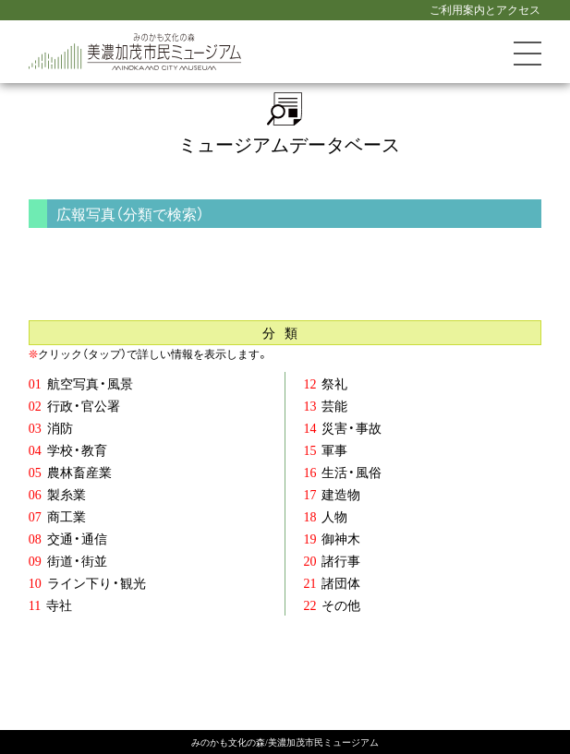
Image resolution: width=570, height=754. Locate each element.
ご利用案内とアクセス (485, 9)
